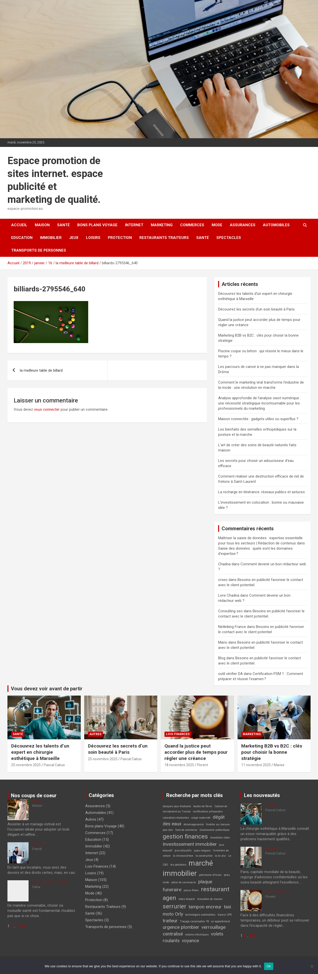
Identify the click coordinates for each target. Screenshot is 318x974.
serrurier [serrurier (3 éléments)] (174, 906)
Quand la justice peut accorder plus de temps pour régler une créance (196, 752)
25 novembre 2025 (26, 765)
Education (22, 237)
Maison (42, 225)
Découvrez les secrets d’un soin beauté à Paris (256, 309)
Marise (279, 765)
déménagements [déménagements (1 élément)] (194, 824)
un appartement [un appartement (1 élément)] (220, 921)
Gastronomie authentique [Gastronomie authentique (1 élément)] (214, 830)
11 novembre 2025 (256, 765)
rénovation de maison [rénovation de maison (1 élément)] (209, 899)
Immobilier (51, 237)
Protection (120, 237)
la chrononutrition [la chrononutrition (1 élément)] (183, 855)
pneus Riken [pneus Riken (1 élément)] (191, 890)
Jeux (74, 237)
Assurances (242, 225)
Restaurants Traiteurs (164, 237)
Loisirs (93, 237)
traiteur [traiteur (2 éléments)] (170, 921)
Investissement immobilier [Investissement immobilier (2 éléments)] (190, 844)
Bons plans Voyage (97, 225)
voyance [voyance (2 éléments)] (190, 940)
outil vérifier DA (230, 673)
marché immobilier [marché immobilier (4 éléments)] (188, 868)
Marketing (162, 225)
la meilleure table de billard (41, 370)
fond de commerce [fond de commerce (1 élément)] (186, 830)
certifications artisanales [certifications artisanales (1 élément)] (208, 811)
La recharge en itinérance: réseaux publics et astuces (261, 492)
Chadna (224, 564)
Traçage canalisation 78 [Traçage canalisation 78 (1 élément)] (194, 921)
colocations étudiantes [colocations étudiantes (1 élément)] (176, 817)
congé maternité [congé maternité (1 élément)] (200, 817)
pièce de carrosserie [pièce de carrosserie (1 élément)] (183, 882)
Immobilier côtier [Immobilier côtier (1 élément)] (220, 837)
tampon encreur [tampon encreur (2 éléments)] (205, 907)
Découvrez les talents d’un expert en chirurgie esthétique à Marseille (40, 752)
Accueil (19, 225)
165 (20, 926)
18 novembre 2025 (179, 765)
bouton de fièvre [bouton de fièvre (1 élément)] (202, 806)
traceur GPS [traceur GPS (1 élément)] (225, 914)
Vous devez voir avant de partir (46, 689)
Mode (217, 225)
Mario (222, 642)
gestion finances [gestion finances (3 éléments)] (185, 836)
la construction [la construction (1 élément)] (204, 855)
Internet (134, 225)
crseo (223, 579)
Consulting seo (230, 611)
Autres (95, 734)
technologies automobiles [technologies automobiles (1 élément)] (200, 914)
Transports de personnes (38, 250)
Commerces (192, 225)
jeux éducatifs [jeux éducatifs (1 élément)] (183, 850)
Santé (63, 225)
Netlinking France (232, 626)
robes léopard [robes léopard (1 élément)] (186, 899)
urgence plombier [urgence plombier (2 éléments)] (181, 927)
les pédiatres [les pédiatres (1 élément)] (178, 864)
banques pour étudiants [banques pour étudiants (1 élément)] (177, 806)
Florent (202, 765)
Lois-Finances (178, 734)
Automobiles (276, 225)
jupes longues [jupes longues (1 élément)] (202, 850)
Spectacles (228, 237)
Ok (269, 966)
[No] (311, 966)
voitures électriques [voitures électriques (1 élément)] (197, 934)
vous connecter (47, 409)
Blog (221, 658)
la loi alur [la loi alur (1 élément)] (220, 855)
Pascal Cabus (54, 765)
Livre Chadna (228, 595)
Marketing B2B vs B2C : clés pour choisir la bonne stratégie (271, 752)
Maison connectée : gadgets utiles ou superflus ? (258, 419)
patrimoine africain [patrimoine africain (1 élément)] (210, 875)
